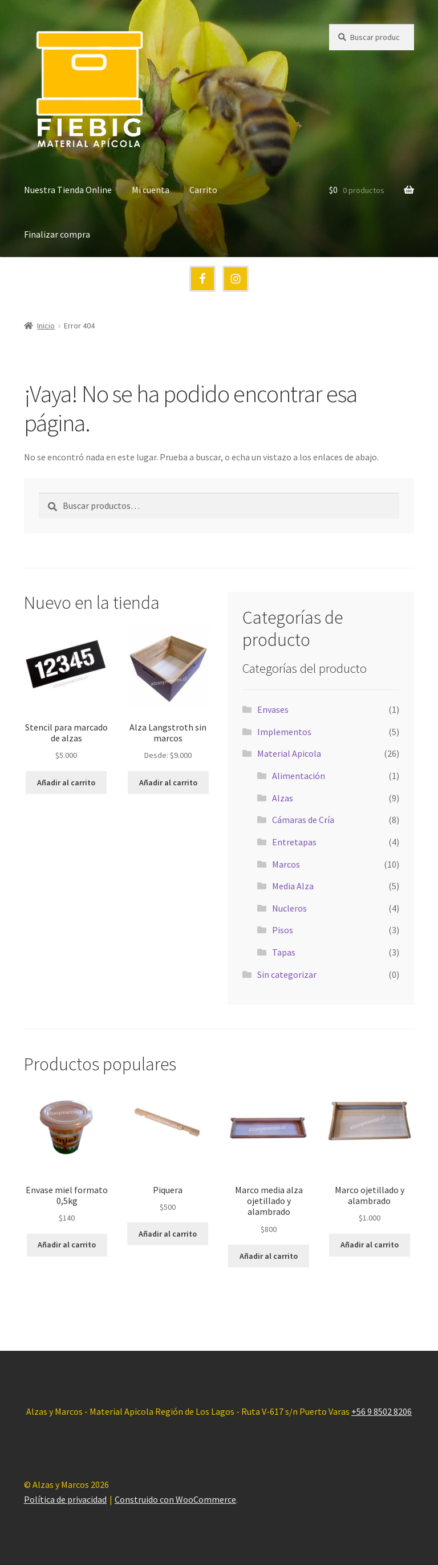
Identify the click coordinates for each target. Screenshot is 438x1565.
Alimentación (298, 775)
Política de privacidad (65, 1499)
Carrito (203, 189)
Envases (273, 709)
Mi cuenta (150, 189)
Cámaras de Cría (303, 819)
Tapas (283, 952)
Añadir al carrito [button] (66, 782)
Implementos (284, 731)
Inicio (46, 325)
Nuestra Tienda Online (68, 189)
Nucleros (289, 908)
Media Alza (293, 886)
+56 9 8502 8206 (381, 1411)
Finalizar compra (57, 234)
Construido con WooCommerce (175, 1499)
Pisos (282, 930)
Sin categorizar (287, 974)
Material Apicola (289, 753)
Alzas (282, 798)
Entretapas (294, 842)
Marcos (286, 864)
